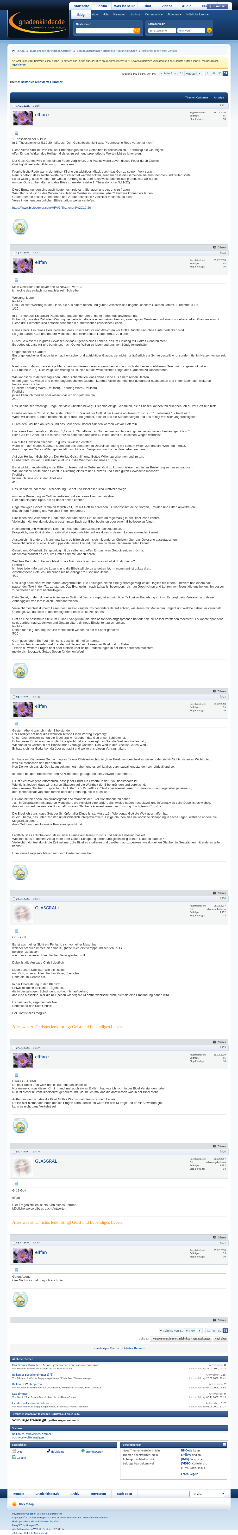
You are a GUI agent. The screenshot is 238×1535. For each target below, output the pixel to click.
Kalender (119, 14)
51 (225, 73)
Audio (187, 6)
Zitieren (219, 247)
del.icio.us (57, 1451)
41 (208, 73)
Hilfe (105, 14)
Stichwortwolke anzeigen (28, 1437)
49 (213, 73)
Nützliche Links (196, 14)
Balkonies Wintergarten (27, 1384)
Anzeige (219, 97)
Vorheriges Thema (107, 1348)
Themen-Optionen (196, 97)
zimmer (46, 1434)
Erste (190, 73)
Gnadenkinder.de (47, 1494)
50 (219, 73)
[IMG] (185, 1459)
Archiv (74, 1494)
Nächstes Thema (131, 1348)
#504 (223, 898)
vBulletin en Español (47, 1521)
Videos (167, 6)
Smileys (186, 1455)
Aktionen (173, 14)
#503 (223, 696)
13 (224, 915)
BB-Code (186, 1450)
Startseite (81, 6)
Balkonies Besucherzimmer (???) (32, 1374)
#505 (223, 1047)
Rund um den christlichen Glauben (50, 50)
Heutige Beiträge (87, 14)
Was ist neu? (124, 6)
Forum (101, 6)
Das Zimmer (19, 1393)
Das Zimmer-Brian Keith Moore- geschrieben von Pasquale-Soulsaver (55, 1365)
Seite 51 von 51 (173, 73)
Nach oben (220, 1338)
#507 (223, 1242)
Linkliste (135, 14)
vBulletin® (30, 1513)
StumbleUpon (94, 1451)
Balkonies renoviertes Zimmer (42, 82)
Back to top (26, 1504)
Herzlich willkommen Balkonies (31, 1403)
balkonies (18, 1434)
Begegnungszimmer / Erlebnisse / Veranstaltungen (107, 50)
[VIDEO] (186, 1463)
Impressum (98, 1494)
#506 (223, 1151)
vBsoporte (28, 1521)
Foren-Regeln (189, 1474)
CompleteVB (40, 1533)
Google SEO (32, 1525)
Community (152, 14)
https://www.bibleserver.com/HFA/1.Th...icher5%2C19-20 (51, 207)
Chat (147, 6)
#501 (223, 105)
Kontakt (18, 1494)
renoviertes (33, 1434)
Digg (19, 1451)
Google (21, 1457)
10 (224, 119)
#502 (223, 252)
